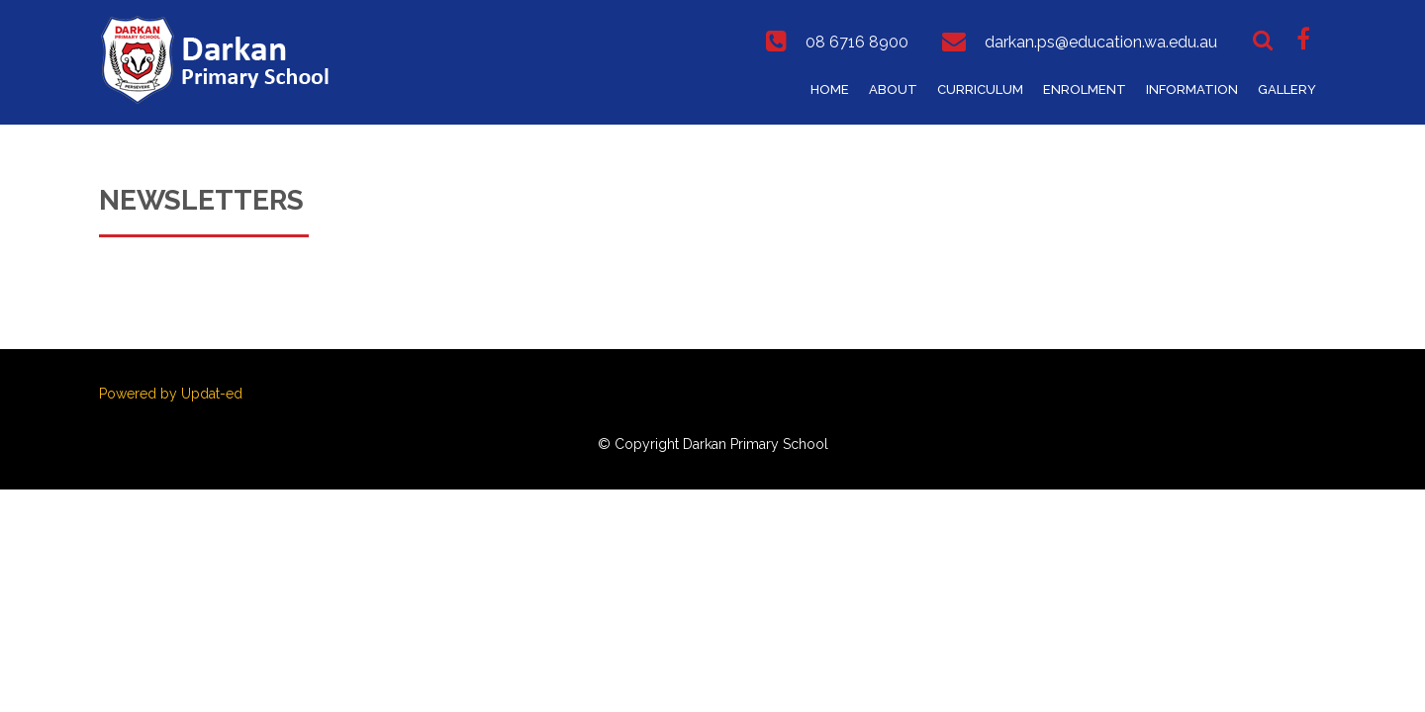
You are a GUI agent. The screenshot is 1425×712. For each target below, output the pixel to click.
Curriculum (980, 89)
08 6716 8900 (857, 42)
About (893, 89)
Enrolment (1084, 89)
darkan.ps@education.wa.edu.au (1101, 42)
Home (829, 89)
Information (1192, 89)
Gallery (1287, 89)
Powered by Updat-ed (170, 393)
